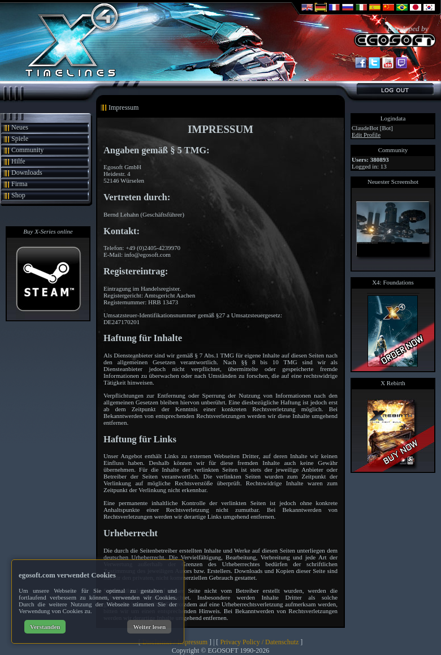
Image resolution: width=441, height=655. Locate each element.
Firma (19, 184)
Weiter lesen (149, 626)
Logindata (393, 118)
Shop (18, 195)
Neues (19, 127)
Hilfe (18, 161)
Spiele (19, 139)
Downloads (26, 172)
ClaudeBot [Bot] (372, 127)
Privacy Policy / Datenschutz (259, 642)
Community (27, 150)
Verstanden (45, 626)
